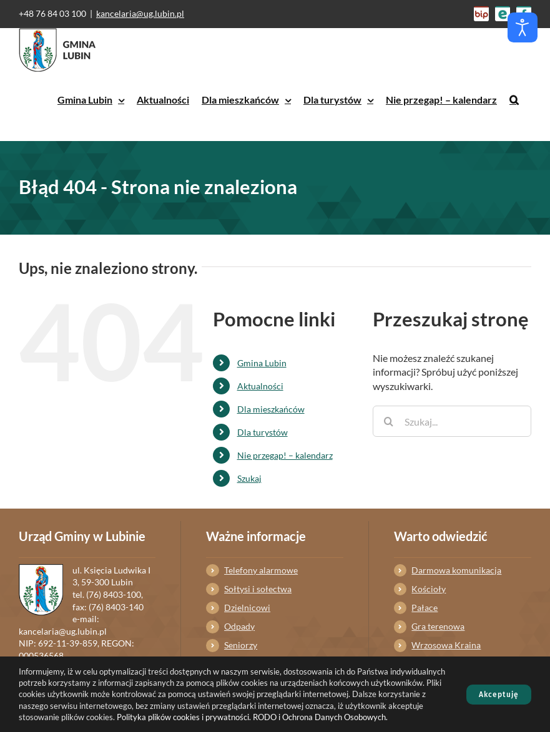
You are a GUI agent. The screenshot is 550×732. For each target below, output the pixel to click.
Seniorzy (240, 645)
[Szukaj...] (452, 421)
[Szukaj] (388, 421)
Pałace (424, 607)
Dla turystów (262, 432)
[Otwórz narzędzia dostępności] (523, 27)
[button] (514, 100)
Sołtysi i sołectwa (258, 588)
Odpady (239, 626)
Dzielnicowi (247, 607)
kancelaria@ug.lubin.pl (140, 13)
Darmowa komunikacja (456, 570)
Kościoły (428, 588)
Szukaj (249, 478)
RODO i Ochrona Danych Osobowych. (320, 717)
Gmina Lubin (262, 363)
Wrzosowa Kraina (446, 645)
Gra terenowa (437, 626)
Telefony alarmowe (261, 570)
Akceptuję (499, 694)
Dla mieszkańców (271, 409)
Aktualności (260, 386)
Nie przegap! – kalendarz (285, 455)
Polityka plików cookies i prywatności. (184, 717)
